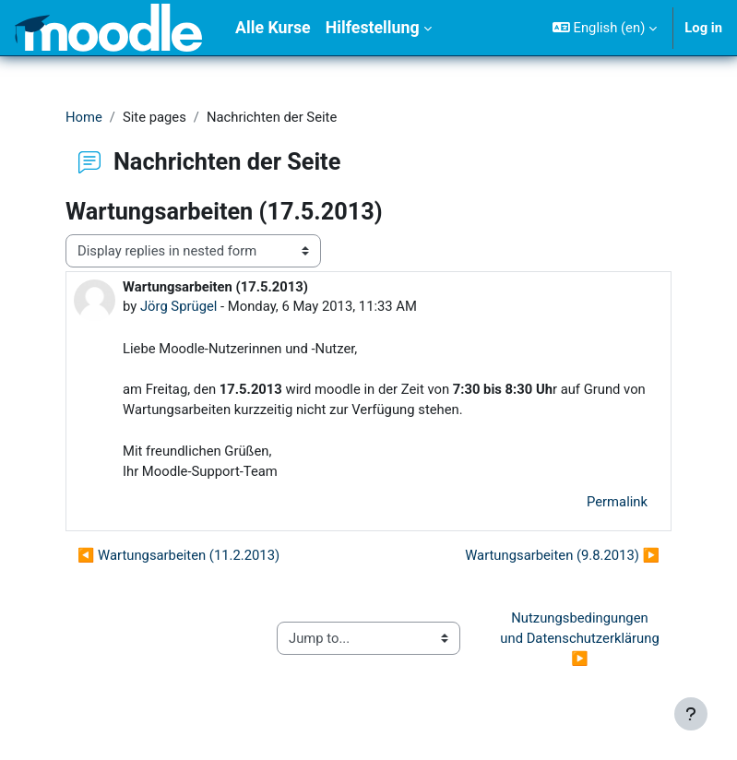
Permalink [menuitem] (617, 501)
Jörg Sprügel (178, 306)
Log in (703, 27)
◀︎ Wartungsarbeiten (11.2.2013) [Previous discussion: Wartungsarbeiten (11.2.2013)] (178, 555)
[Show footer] (690, 713)
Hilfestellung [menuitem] (373, 27)
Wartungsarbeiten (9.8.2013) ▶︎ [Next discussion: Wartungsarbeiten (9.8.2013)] (562, 555)
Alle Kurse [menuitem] (273, 27)
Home (83, 117)
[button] (605, 27)
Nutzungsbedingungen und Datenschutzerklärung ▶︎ (581, 638)
